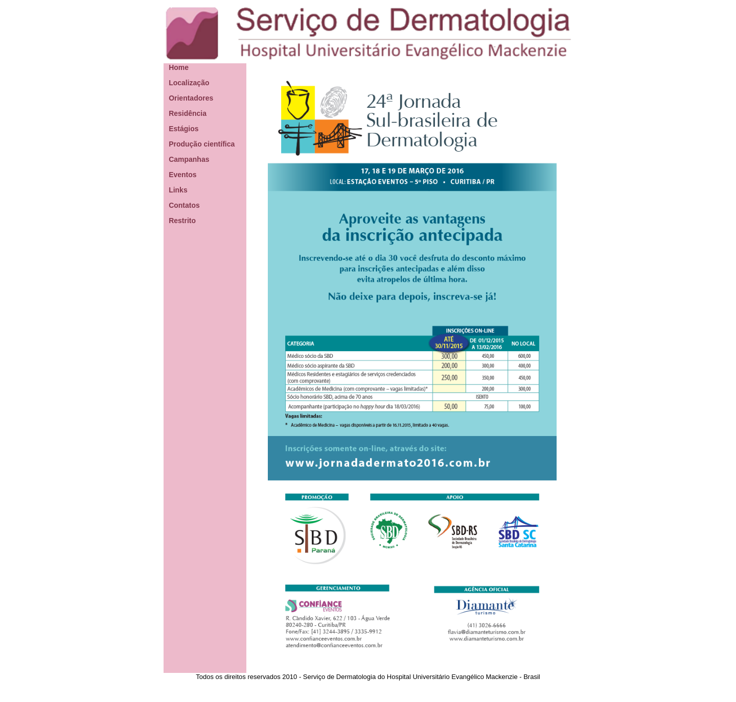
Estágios (183, 129)
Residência (187, 113)
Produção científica (202, 144)
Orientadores (191, 98)
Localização (189, 83)
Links (178, 190)
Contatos (184, 205)
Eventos (182, 175)
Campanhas (189, 159)
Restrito (182, 220)
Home (179, 67)
